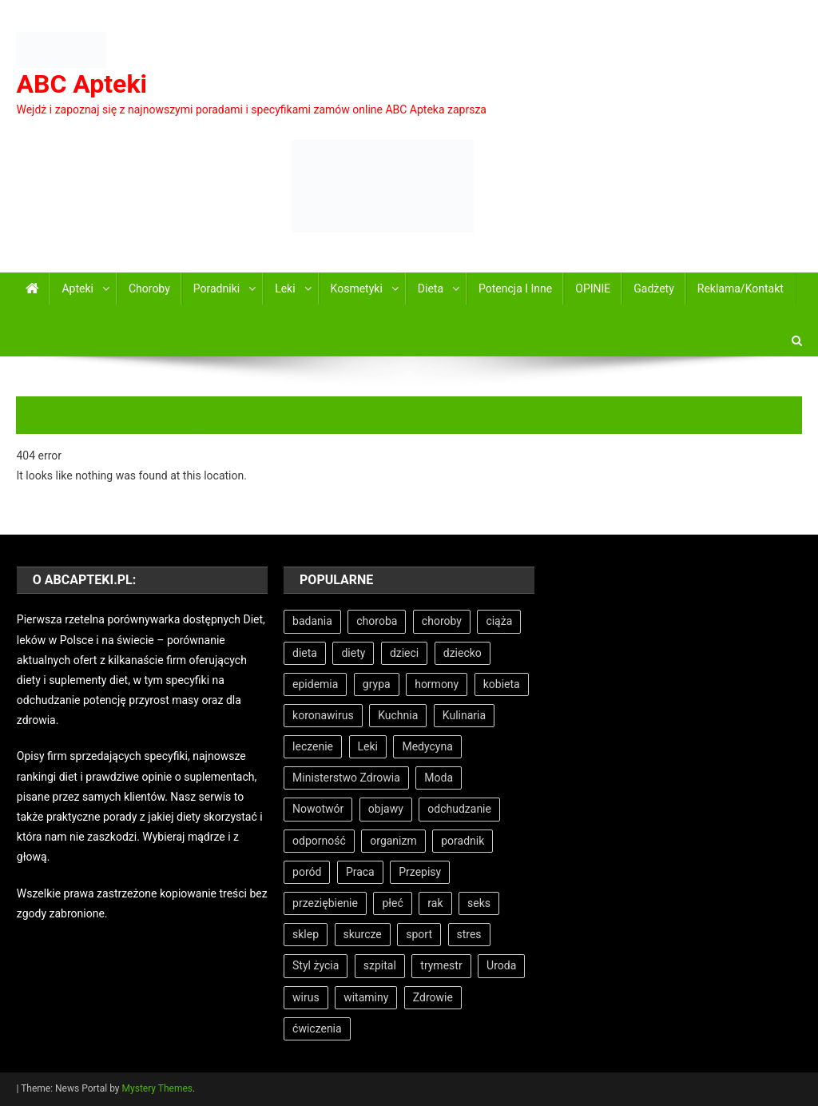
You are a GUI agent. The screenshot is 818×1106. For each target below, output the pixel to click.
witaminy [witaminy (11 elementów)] (365, 997)
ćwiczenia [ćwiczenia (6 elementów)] (317, 1028)
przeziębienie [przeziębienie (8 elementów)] (325, 903)
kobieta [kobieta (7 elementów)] (501, 684)
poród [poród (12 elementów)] (306, 871)
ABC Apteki (81, 84)
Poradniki (216, 288)
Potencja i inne (515, 288)
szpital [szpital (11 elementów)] (379, 965)
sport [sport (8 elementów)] (419, 934)
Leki (285, 288)
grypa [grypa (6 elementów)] (377, 684)
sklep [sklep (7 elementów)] (305, 934)
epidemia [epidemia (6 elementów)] (315, 684)
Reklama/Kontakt (740, 288)
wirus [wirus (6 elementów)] (306, 997)
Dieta (430, 288)
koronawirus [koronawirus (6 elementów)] (323, 715)
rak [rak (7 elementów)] (435, 903)
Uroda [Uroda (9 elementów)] (501, 965)
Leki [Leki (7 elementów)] (368, 746)
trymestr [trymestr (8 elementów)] (441, 965)
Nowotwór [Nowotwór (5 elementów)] (317, 808)
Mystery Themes (157, 1088)
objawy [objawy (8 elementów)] (385, 808)
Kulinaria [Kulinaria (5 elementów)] (464, 715)
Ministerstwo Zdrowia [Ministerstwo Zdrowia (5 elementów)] (346, 777)
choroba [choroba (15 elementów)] (376, 621)
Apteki (77, 288)
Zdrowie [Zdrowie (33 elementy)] (433, 997)
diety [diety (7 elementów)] (353, 652)
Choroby (149, 288)
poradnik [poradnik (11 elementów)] (462, 840)
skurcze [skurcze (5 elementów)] (362, 934)
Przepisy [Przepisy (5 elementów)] (420, 871)
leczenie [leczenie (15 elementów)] (312, 746)
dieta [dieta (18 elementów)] (304, 652)
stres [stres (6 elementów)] (469, 934)
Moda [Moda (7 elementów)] (438, 777)
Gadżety (653, 288)
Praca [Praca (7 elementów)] (360, 871)
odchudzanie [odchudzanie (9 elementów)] (459, 808)
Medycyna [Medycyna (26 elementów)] (427, 746)
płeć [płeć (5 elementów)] (392, 903)
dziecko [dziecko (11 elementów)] (462, 652)
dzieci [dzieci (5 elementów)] (404, 652)
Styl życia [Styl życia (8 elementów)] (315, 965)
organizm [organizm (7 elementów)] (393, 840)
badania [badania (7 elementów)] (312, 621)
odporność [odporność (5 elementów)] (319, 840)
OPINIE (592, 288)
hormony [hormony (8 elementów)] (437, 684)
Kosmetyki (357, 288)
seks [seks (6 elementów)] (478, 903)
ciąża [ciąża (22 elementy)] (499, 621)
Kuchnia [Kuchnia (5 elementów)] (398, 715)
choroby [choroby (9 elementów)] (442, 621)
